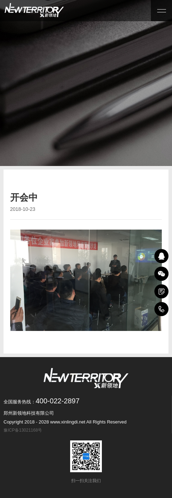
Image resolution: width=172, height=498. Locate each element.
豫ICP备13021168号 (24, 430)
